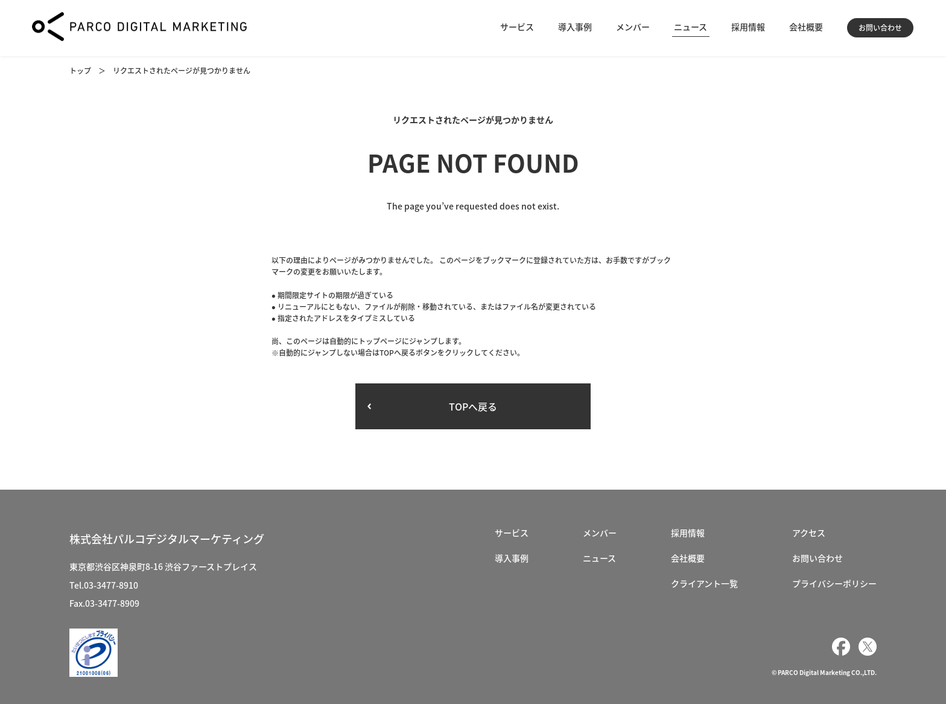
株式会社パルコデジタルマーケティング (166, 539)
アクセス (808, 532)
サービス (517, 27)
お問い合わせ (880, 27)
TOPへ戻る (473, 406)
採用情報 (748, 27)
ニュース (690, 27)
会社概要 (806, 27)
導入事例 (575, 27)
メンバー (633, 27)
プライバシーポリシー (834, 583)
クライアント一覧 (704, 583)
